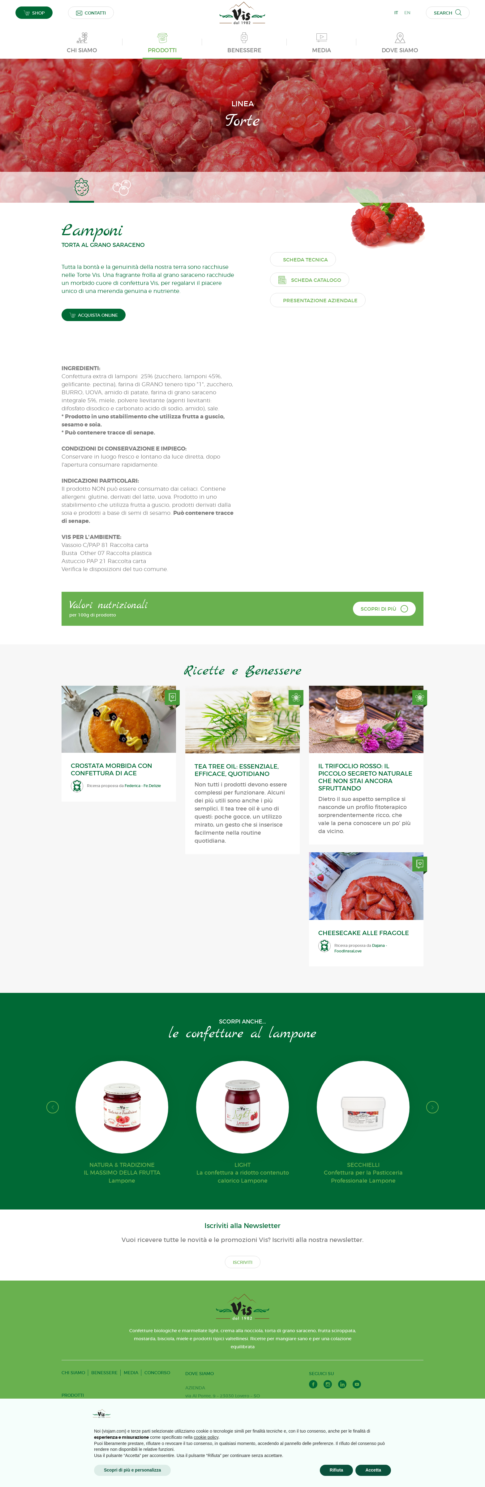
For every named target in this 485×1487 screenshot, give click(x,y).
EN (407, 12)
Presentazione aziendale (325, 475)
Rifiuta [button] (336, 1470)
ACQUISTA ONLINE (94, 318)
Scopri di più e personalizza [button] (132, 1470)
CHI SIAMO (73, 1376)
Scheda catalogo (314, 454)
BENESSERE (104, 1376)
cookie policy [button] (206, 1437)
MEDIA (131, 1376)
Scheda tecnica (310, 434)
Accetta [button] (373, 1470)
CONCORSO (157, 1376)
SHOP (34, 13)
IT (396, 12)
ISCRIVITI (242, 1265)
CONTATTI (91, 13)
